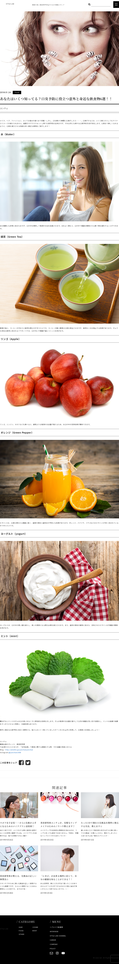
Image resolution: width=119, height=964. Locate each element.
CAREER (53, 940)
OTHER (21, 934)
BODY (34, 930)
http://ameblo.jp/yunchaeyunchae (19, 750)
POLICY (53, 948)
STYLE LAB (10, 4)
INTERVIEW (54, 931)
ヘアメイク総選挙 (56, 927)
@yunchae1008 (15, 752)
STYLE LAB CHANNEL (58, 936)
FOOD (21, 930)
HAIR (21, 927)
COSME (35, 927)
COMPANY (54, 944)
